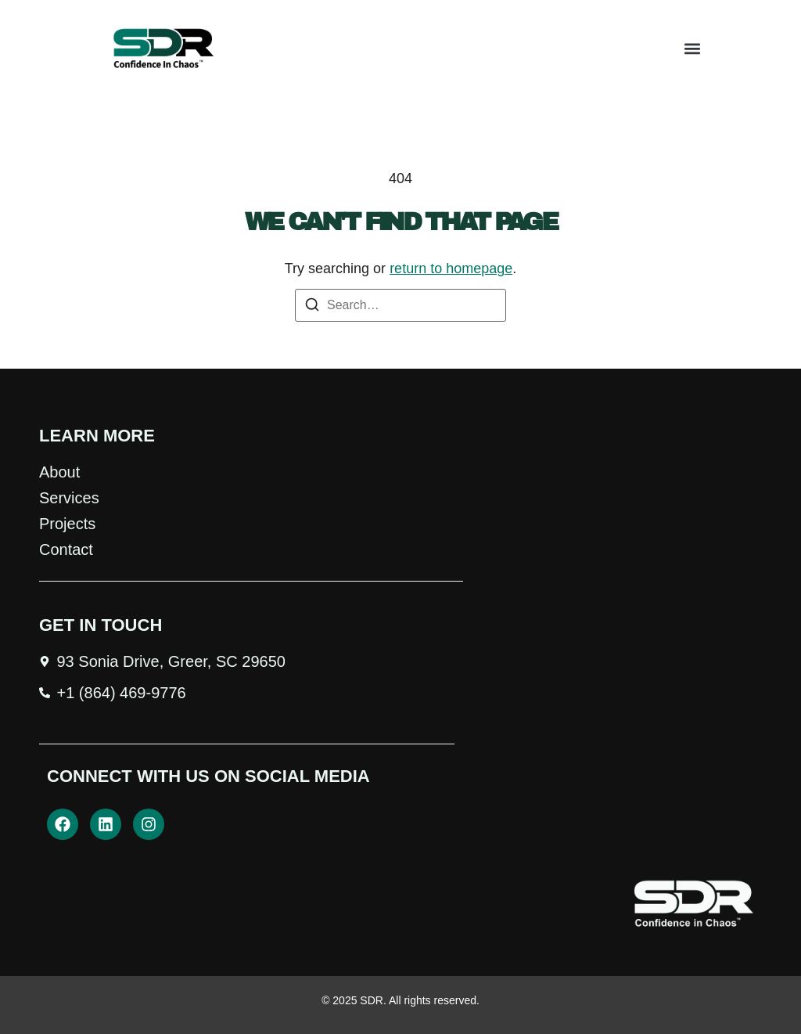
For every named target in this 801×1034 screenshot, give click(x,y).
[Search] (312, 307)
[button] (693, 49)
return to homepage (451, 268)
